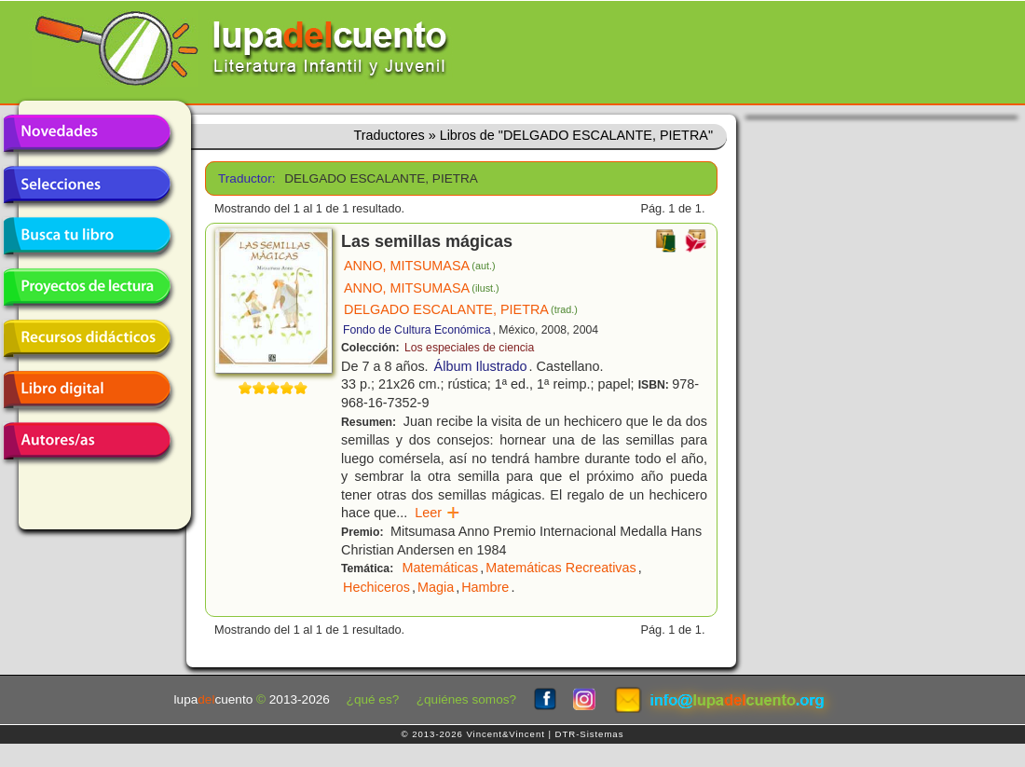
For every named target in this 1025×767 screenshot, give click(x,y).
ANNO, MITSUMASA (419, 265)
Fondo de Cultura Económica (416, 329)
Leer (437, 512)
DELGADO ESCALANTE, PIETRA (461, 309)
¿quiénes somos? (466, 699)
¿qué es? (373, 699)
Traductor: (244, 178)
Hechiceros (376, 587)
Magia (435, 587)
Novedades (87, 133)
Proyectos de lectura (87, 287)
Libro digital (87, 389)
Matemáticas (441, 567)
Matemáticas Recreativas (560, 567)
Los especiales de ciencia (469, 347)
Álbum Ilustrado (480, 366)
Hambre (485, 587)
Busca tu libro (87, 235)
